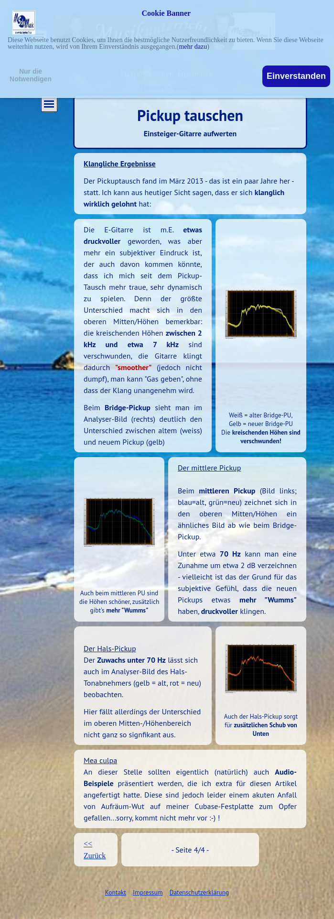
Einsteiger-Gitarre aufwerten (190, 133)
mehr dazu (193, 46)
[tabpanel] (190, 183)
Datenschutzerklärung (199, 892)
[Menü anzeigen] (49, 104)
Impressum (147, 892)
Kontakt (115, 892)
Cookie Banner (166, 13)
